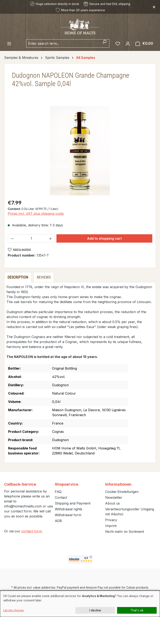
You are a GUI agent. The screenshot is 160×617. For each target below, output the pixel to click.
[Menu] (9, 43)
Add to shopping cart (104, 238)
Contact (61, 497)
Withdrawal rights (68, 509)
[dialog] (80, 604)
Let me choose (13, 610)
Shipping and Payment (72, 503)
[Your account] (128, 43)
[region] (80, 150)
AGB (58, 521)
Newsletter (113, 497)
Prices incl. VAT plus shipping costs (36, 213)
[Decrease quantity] (12, 238)
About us (112, 503)
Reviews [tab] (44, 277)
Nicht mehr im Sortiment (124, 531)
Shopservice (66, 484)
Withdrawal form (68, 515)
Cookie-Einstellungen (122, 492)
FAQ (58, 492)
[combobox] (63, 43)
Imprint (110, 526)
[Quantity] (31, 238)
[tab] (17, 277)
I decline (95, 610)
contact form (31, 531)
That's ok (137, 610)
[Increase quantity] (50, 238)
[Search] (104, 43)
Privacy (111, 520)
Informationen (118, 484)
